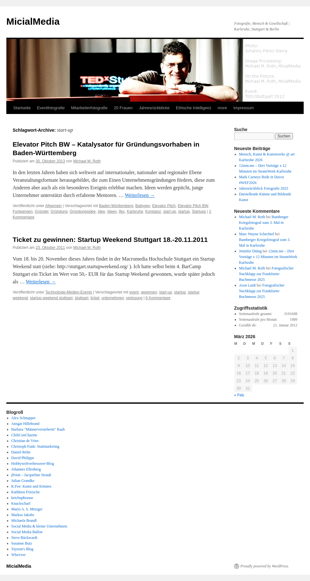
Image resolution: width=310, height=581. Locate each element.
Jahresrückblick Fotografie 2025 (263, 188)
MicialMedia (32, 21)
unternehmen (113, 298)
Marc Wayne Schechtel (256, 234)
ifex (122, 211)
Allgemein (53, 206)
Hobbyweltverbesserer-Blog (32, 463)
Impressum (243, 107)
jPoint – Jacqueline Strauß (31, 475)
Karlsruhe (135, 211)
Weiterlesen (140, 195)
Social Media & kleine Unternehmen (39, 526)
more (222, 107)
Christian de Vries (25, 441)
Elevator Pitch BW (193, 206)
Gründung (59, 211)
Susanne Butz (21, 543)
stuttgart (81, 298)
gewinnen (149, 292)
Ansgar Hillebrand (25, 423)
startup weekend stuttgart (51, 298)
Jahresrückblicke (154, 107)
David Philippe (22, 458)
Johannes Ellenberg (26, 469)
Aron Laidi (247, 285)
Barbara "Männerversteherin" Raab (38, 429)
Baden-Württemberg (116, 206)
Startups (199, 211)
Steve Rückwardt (24, 537)
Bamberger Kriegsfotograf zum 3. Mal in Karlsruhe (263, 223)
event (134, 292)
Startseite (22, 107)
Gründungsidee (83, 211)
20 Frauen (123, 107)
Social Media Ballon (27, 532)
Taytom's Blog (22, 549)
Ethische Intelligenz (193, 107)
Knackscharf (21, 503)
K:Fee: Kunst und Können (31, 486)
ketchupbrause (22, 498)
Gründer (41, 211)
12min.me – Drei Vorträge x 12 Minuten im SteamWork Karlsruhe (268, 257)
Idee (101, 211)
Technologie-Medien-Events (68, 292)
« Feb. (239, 395)
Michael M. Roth (87, 161)
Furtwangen (23, 211)
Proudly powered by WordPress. (264, 566)
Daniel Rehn (20, 452)
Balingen (142, 206)
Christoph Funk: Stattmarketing (35, 446)
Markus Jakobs (22, 515)
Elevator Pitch (164, 206)
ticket (94, 298)
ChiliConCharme (24, 435)
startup (184, 211)
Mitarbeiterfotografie (89, 107)
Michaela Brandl (24, 520)
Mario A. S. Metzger (27, 509)
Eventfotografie (51, 107)
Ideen (112, 211)
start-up (169, 211)
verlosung (134, 298)
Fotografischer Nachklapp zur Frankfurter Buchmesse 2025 (266, 274)
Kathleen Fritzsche (25, 492)
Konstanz (153, 211)
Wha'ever (18, 555)
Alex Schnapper (23, 418)
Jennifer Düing (250, 251)
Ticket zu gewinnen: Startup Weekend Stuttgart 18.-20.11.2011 (110, 239)
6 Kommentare (158, 298)
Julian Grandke (22, 480)
